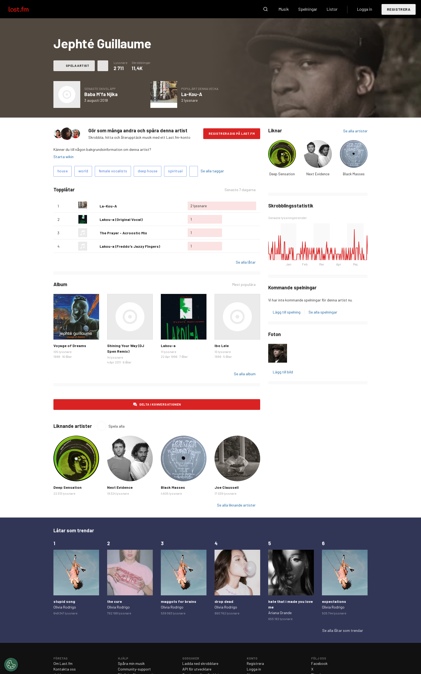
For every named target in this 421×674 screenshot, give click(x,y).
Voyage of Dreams (69, 345)
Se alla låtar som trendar (342, 630)
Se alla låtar (246, 262)
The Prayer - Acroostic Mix (123, 233)
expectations (334, 601)
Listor (331, 9)
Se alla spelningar (323, 312)
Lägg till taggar (193, 171)
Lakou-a (168, 345)
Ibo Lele (222, 345)
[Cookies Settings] (11, 664)
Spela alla (116, 426)
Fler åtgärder (102, 65)
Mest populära (244, 284)
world (83, 171)
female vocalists (113, 171)
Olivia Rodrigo (64, 607)
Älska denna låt (93, 206)
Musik (283, 9)
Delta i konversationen (160, 404)
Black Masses (354, 174)
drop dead (224, 601)
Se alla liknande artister (236, 505)
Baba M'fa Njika (101, 94)
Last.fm (25, 9)
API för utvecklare (196, 669)
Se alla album (245, 373)
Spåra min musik (131, 663)
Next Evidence (317, 174)
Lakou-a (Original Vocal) (121, 219)
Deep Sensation (282, 174)
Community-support (134, 669)
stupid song (64, 601)
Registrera (398, 9)
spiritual (175, 171)
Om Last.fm (62, 663)
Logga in (364, 9)
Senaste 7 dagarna (240, 189)
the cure (114, 601)
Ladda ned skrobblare (200, 663)
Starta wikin (63, 156)
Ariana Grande (280, 612)
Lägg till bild (283, 372)
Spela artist (77, 65)
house (62, 171)
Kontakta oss (64, 669)
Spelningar (307, 9)
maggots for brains (178, 601)
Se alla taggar (212, 171)
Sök (265, 9)
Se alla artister (355, 131)
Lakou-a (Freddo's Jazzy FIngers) (130, 246)
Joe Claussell (227, 487)
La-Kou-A (191, 94)
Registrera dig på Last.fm (232, 133)
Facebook (319, 663)
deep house (147, 171)
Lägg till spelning (286, 312)
